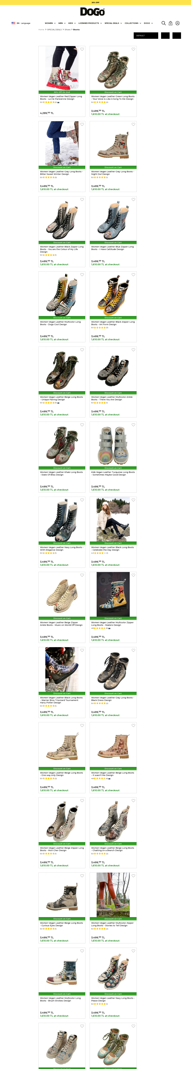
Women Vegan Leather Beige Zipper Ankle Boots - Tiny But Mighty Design (59, 793)
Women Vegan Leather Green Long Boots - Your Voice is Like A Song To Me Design (110, 96)
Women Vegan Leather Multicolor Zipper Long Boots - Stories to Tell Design (161, 583)
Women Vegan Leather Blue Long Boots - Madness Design (111, 793)
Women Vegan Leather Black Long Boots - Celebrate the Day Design (108, 374)
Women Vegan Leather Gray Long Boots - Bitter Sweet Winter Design (160, 95)
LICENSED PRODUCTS (89, 23)
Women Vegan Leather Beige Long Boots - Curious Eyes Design (108, 583)
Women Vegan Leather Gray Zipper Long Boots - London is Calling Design (161, 863)
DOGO (147, 23)
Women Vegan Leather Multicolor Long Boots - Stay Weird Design (160, 793)
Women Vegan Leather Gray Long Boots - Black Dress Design (160, 444)
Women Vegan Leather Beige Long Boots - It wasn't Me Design (108, 514)
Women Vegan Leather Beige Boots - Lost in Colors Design (159, 653)
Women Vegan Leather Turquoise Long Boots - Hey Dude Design (60, 723)
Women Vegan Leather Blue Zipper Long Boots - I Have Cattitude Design (161, 164)
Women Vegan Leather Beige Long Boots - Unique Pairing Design (158, 234)
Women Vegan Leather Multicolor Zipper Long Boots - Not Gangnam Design (161, 723)
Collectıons (131, 23)
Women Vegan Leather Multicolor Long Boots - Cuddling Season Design (110, 863)
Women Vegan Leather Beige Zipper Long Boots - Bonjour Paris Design (59, 933)
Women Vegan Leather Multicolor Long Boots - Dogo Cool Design (60, 234)
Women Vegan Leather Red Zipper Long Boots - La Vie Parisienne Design (61, 95)
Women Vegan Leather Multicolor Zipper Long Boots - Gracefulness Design (161, 933)
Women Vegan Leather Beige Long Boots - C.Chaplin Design (108, 933)
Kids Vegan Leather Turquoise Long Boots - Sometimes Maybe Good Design (160, 304)
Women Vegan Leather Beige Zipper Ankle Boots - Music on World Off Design (161, 374)
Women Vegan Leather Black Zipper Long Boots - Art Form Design (109, 234)
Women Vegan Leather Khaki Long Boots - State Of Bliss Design (108, 304)
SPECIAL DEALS (112, 23)
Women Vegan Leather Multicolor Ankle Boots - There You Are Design (60, 304)
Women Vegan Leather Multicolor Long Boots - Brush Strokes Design (60, 653)
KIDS (70, 23)
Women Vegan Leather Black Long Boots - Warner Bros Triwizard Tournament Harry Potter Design (108, 445)
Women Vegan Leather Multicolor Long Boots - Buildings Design (60, 863)
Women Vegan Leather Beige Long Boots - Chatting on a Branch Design (59, 583)
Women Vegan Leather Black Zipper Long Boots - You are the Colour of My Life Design (109, 166)
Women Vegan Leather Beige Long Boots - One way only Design (58, 514)
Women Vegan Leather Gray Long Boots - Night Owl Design (61, 164)
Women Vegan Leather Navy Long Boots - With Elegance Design (61, 374)
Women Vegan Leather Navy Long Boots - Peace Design (111, 653)
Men (60, 23)
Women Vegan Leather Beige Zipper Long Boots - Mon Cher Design (159, 514)
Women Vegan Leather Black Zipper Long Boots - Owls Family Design (109, 723)
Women (49, 23)
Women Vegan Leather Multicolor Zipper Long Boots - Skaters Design (61, 444)
